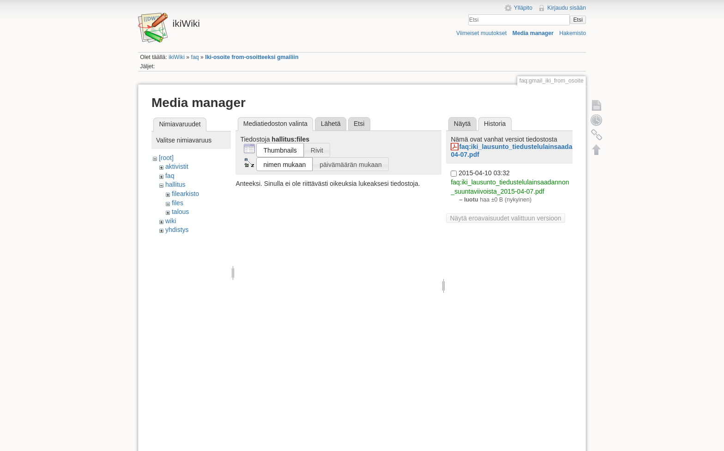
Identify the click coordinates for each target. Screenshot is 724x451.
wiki (170, 221)
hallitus (175, 184)
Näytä (462, 123)
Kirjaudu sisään (566, 8)
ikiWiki (177, 57)
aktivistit (176, 166)
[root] (166, 157)
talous (180, 211)
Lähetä (331, 123)
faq (195, 57)
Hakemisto (572, 33)
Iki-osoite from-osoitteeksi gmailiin (251, 57)
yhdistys (177, 229)
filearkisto (185, 193)
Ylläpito (523, 8)
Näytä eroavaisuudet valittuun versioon (505, 218)
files (177, 203)
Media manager (533, 33)
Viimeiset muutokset (481, 33)
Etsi (577, 20)
